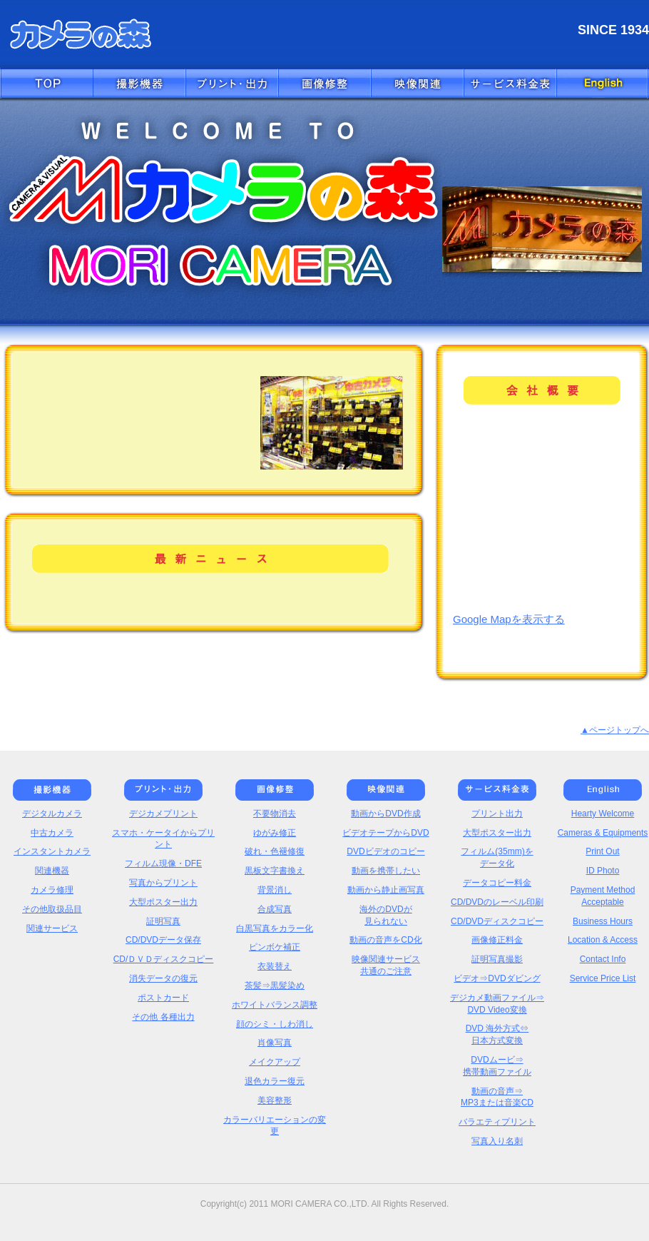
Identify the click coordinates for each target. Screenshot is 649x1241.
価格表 (510, 84)
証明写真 (163, 921)
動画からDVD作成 (385, 814)
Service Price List (603, 978)
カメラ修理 (52, 890)
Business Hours (603, 921)
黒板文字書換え (275, 871)
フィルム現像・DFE (163, 863)
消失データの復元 (163, 978)
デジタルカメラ (52, 814)
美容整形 (274, 1100)
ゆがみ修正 (274, 833)
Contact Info (603, 959)
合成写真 (274, 909)
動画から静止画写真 (385, 890)
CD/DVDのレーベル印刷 (497, 902)
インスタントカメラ (52, 851)
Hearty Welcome (602, 814)
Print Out (602, 851)
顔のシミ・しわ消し (274, 1024)
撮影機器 (139, 84)
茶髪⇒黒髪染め (275, 986)
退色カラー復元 (275, 1081)
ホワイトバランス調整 (274, 1005)
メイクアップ (274, 1062)
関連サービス (52, 928)
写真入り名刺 (497, 1141)
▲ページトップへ (615, 730)
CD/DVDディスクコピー (497, 921)
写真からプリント (163, 883)
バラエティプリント (497, 1122)
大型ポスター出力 (163, 902)
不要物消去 (274, 814)
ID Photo (603, 871)
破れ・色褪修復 (275, 851)
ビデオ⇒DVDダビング (497, 978)
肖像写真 (274, 1043)
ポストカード (163, 998)
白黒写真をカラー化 (274, 928)
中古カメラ (52, 833)
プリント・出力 (231, 84)
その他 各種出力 (163, 1017)
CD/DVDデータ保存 (163, 940)
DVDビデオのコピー (385, 851)
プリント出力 (497, 814)
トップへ (46, 84)
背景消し (274, 890)
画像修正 (324, 84)
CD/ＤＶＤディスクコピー (163, 959)
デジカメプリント (163, 814)
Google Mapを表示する (509, 619)
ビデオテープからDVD (385, 833)
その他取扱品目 (52, 909)
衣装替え (274, 966)
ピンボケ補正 (274, 947)
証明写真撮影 (497, 959)
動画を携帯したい (386, 871)
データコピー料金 (497, 883)
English (602, 84)
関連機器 (52, 871)
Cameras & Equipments (603, 833)
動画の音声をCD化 (385, 940)
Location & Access (603, 940)
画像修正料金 (497, 940)
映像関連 (417, 84)
